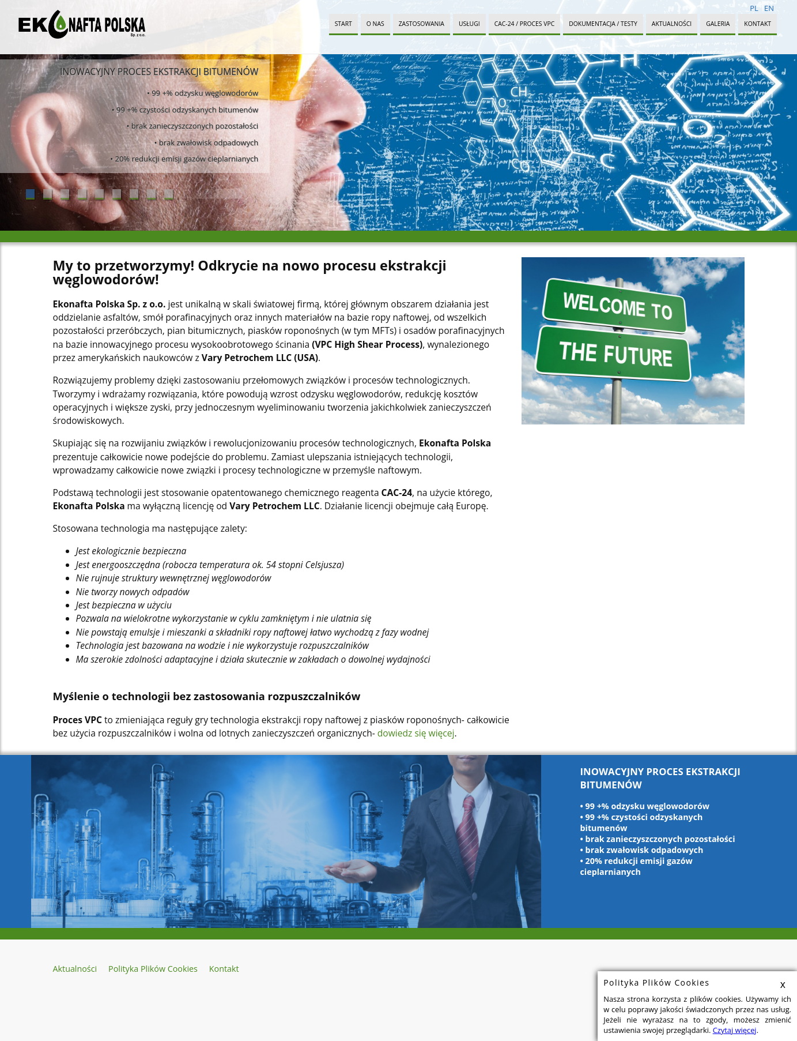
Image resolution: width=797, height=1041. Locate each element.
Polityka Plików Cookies (153, 968)
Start (343, 24)
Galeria (718, 24)
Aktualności (672, 24)
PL (754, 8)
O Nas (375, 24)
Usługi (469, 24)
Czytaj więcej (735, 1030)
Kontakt (757, 24)
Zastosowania (421, 24)
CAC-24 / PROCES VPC (524, 24)
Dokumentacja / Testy (603, 24)
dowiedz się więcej (416, 733)
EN (769, 8)
